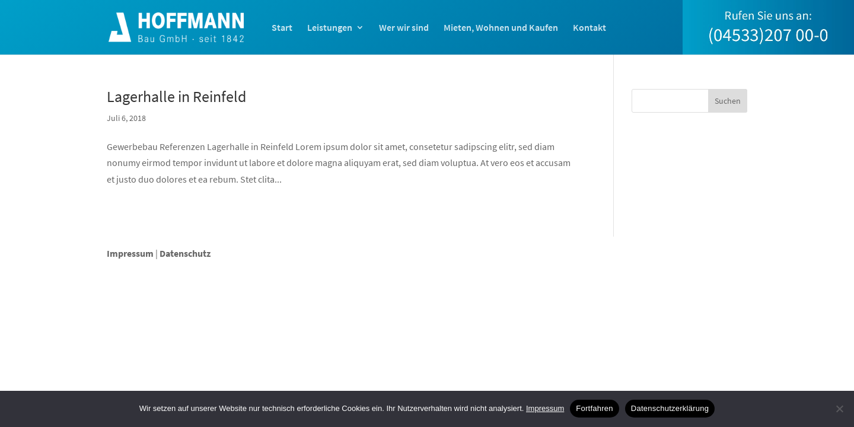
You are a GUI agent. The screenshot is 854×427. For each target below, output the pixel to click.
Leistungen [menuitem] (329, 28)
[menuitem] (768, 39)
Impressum (130, 253)
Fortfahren (594, 408)
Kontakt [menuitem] (589, 28)
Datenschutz (185, 253)
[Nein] (839, 409)
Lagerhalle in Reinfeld (176, 96)
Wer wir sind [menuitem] (404, 28)
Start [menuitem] (282, 28)
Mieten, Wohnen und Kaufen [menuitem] (501, 28)
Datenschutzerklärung (670, 408)
